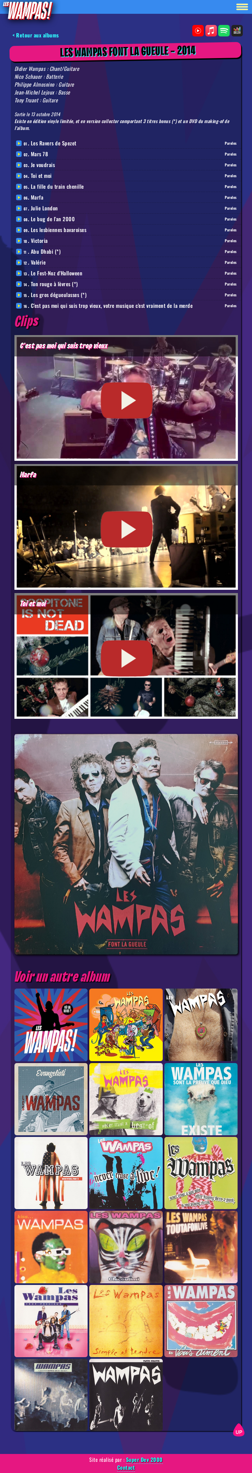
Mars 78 (39, 154)
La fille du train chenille (57, 186)
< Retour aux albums (35, 35)
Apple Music (211, 30)
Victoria (39, 241)
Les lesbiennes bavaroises (59, 230)
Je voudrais (43, 165)
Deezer (237, 30)
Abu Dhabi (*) (46, 251)
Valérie (38, 262)
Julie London (44, 208)
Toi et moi (41, 176)
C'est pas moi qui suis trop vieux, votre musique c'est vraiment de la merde (112, 306)
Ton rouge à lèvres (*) (54, 284)
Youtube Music (198, 30)
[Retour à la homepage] (27, 10)
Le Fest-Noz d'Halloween (57, 273)
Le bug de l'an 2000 (53, 219)
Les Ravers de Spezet (53, 143)
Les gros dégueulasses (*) (59, 295)
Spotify (224, 30)
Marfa (37, 197)
